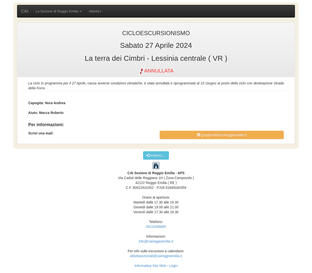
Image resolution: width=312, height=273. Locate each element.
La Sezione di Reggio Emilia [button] (59, 11)
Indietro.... (156, 155)
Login (173, 266)
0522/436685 (156, 227)
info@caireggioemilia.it (156, 241)
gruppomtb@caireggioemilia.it (221, 135)
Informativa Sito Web (150, 266)
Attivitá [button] (95, 11)
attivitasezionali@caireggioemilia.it (156, 256)
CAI (24, 11)
